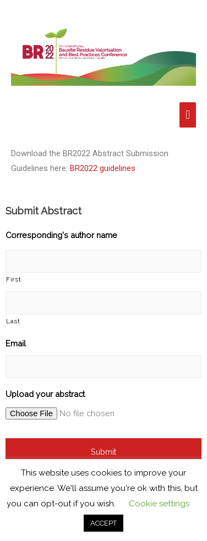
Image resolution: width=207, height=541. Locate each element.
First (13, 279)
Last (13, 321)
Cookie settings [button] (159, 504)
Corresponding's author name (61, 235)
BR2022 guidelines (102, 168)
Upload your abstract (45, 394)
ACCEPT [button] (103, 523)
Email (16, 343)
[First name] (103, 261)
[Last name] (103, 302)
